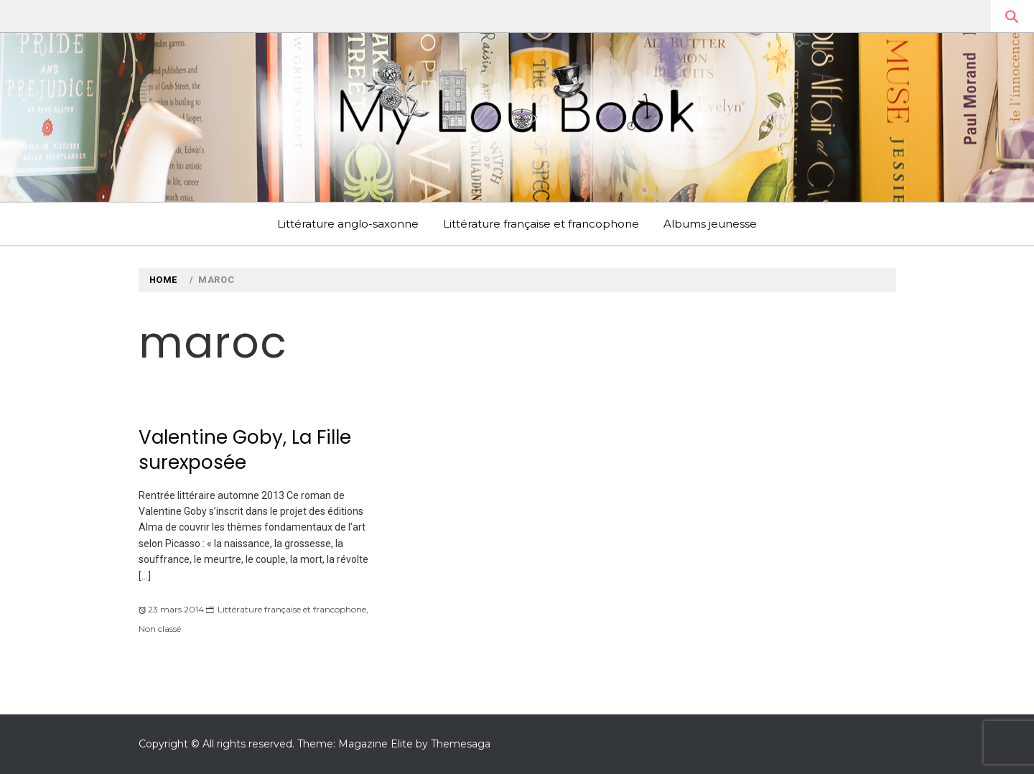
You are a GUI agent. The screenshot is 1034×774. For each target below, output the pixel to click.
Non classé (160, 628)
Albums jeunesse (710, 223)
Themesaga (460, 743)
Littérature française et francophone (541, 223)
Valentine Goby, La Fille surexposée (245, 449)
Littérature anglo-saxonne (348, 223)
